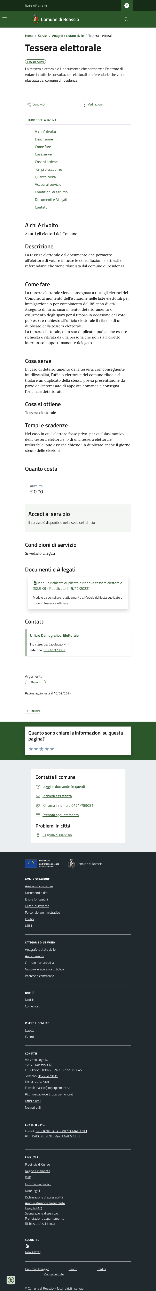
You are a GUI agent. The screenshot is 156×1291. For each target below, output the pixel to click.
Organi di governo (37, 905)
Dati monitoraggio (37, 1269)
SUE (28, 1177)
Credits (101, 1269)
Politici (29, 919)
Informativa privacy (38, 1184)
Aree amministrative (39, 886)
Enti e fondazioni (36, 899)
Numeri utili (33, 1107)
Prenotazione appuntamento (44, 1218)
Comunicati (32, 1006)
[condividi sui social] (35, 104)
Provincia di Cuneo (37, 1164)
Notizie (29, 999)
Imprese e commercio (39, 975)
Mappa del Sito (54, 1274)
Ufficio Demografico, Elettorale (54, 635)
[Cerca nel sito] (124, 19)
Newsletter (32, 1251)
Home (29, 35)
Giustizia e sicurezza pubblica (44, 969)
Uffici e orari (33, 1100)
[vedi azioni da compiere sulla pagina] (91, 104)
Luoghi (29, 1030)
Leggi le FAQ (33, 1208)
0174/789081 (54, 650)
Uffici (28, 925)
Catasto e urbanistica (39, 962)
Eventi (29, 1036)
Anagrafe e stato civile (68, 35)
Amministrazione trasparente (45, 1203)
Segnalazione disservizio (41, 1213)
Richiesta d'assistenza (40, 1223)
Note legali (32, 1190)
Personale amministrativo (42, 912)
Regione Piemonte (36, 5)
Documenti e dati (36, 892)
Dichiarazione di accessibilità (44, 1197)
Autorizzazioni (34, 956)
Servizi (42, 35)
